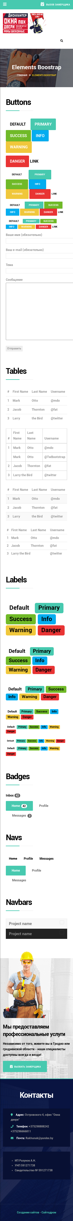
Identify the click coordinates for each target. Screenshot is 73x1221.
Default (18, 124)
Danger (17, 161)
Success (18, 135)
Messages (22, 816)
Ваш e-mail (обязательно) (36, 252)
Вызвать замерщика (25, 1066)
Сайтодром (48, 1212)
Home (19, 806)
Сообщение (36, 309)
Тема (36, 267)
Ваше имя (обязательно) (36, 237)
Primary (43, 124)
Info (40, 135)
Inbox (13, 795)
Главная (22, 75)
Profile (43, 806)
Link (34, 161)
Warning (19, 147)
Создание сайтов (28, 1212)
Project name (20, 923)
